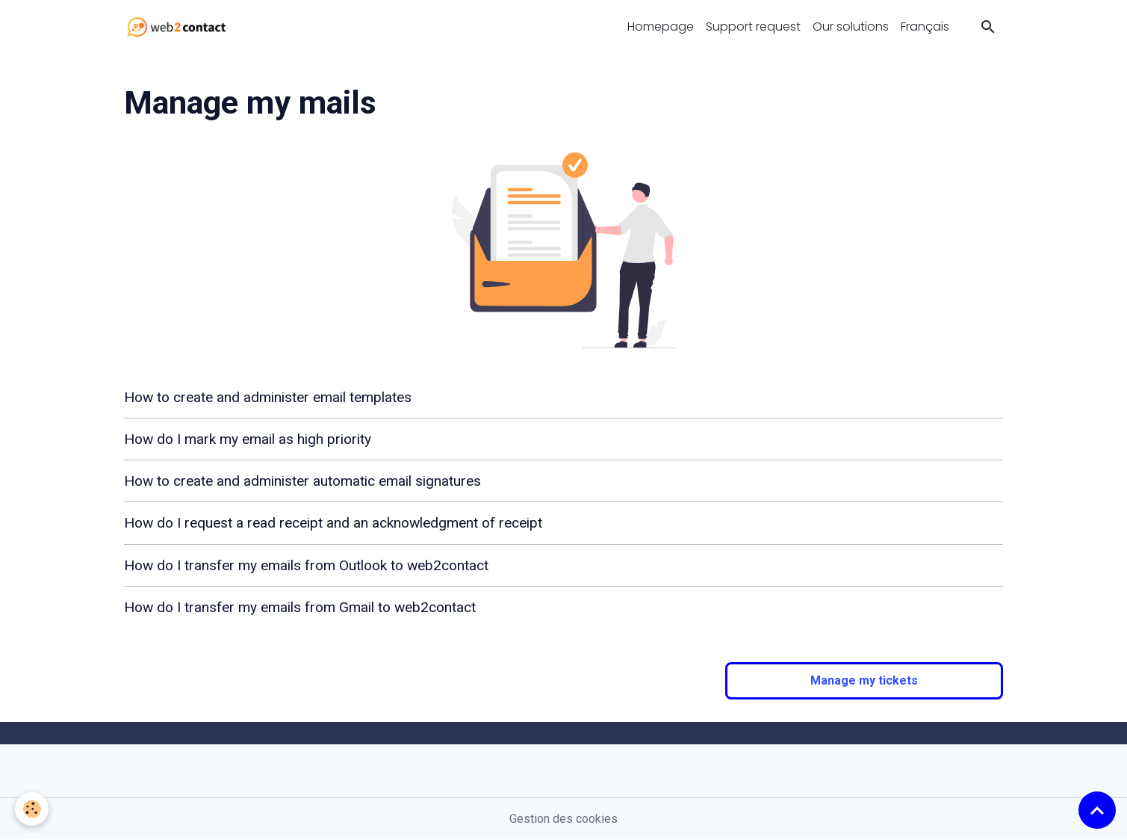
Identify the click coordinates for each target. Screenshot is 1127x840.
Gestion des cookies (563, 819)
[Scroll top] (1097, 810)
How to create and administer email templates (268, 397)
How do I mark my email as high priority (247, 439)
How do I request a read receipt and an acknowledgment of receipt (333, 522)
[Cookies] (32, 809)
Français (925, 26)
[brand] (179, 27)
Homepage (660, 26)
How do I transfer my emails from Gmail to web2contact (300, 607)
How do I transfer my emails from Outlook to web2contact (306, 565)
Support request (753, 26)
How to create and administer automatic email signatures (302, 481)
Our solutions (851, 26)
